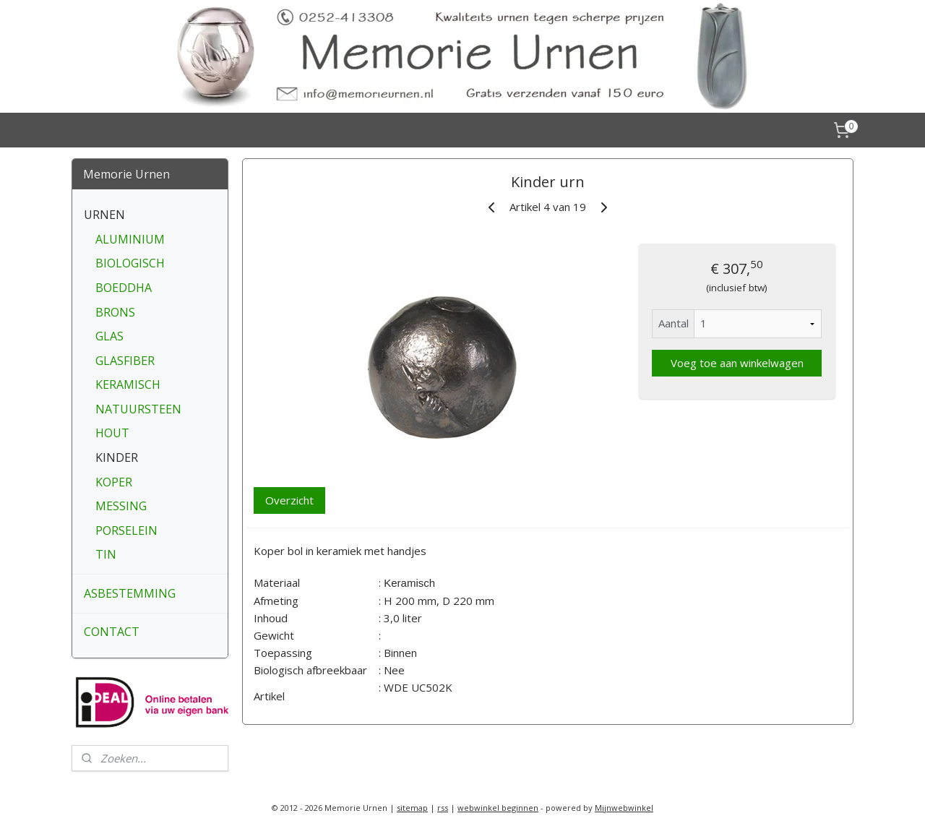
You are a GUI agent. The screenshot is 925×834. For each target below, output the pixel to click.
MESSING (121, 506)
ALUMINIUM (130, 239)
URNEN (104, 215)
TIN (105, 554)
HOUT (112, 433)
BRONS (115, 312)
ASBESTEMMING (130, 593)
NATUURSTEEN (138, 409)
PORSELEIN (126, 530)
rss (442, 807)
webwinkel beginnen (497, 807)
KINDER (116, 457)
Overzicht (289, 500)
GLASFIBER (125, 361)
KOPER (113, 482)
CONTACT (111, 632)
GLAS (109, 336)
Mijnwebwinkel (624, 807)
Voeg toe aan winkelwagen (736, 363)
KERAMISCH (127, 384)
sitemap (412, 807)
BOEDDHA (123, 288)
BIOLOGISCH (130, 263)
